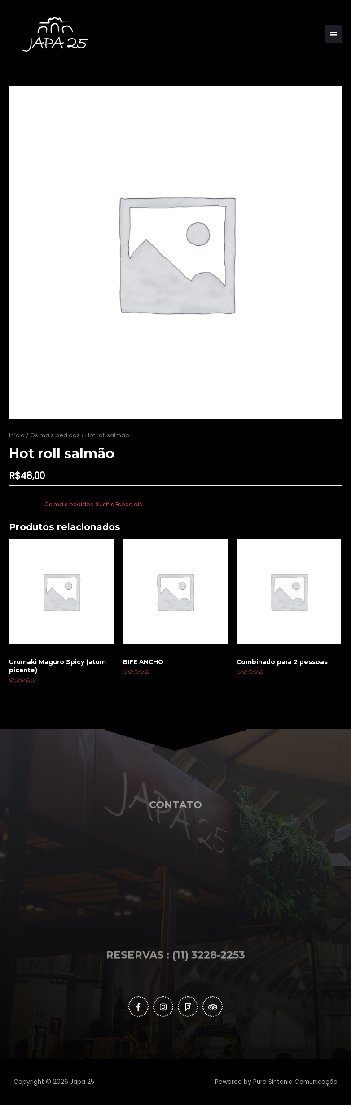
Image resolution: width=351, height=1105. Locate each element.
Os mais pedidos (55, 435)
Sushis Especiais (119, 504)
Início (17, 435)
